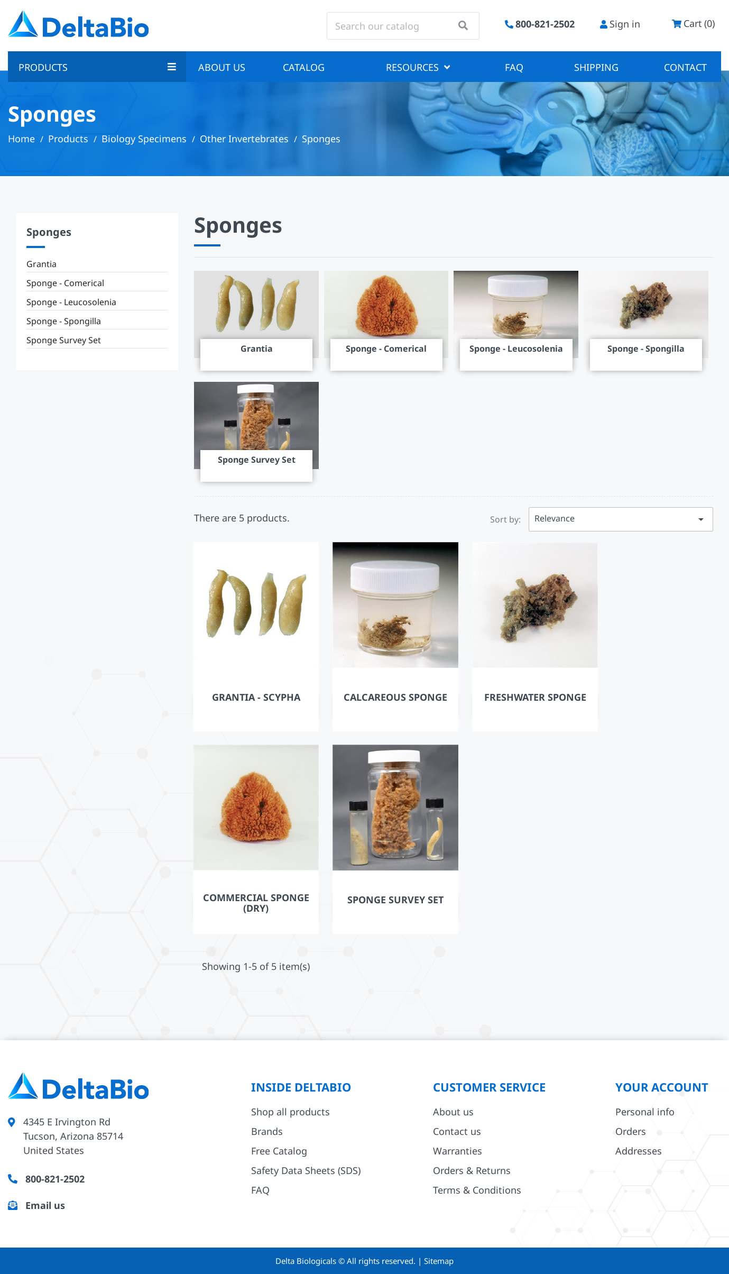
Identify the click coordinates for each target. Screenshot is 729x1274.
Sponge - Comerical (65, 283)
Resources (418, 67)
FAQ (514, 67)
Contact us (457, 1131)
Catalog (304, 67)
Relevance (620, 519)
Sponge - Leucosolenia (71, 302)
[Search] (403, 26)
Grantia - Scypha (256, 697)
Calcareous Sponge (395, 697)
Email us (45, 1205)
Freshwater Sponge (535, 697)
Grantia (41, 264)
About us (221, 67)
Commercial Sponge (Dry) (256, 902)
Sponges (48, 232)
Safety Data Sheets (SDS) (306, 1170)
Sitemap (439, 1260)
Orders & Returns (472, 1170)
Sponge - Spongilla (63, 321)
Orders (630, 1131)
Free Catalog (279, 1150)
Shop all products (290, 1111)
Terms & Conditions (477, 1190)
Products (97, 67)
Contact (685, 67)
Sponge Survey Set (63, 340)
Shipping (596, 67)
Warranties (457, 1150)
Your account (661, 1087)
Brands (267, 1131)
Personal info (645, 1111)
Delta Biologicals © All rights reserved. (346, 1260)
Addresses (638, 1150)
